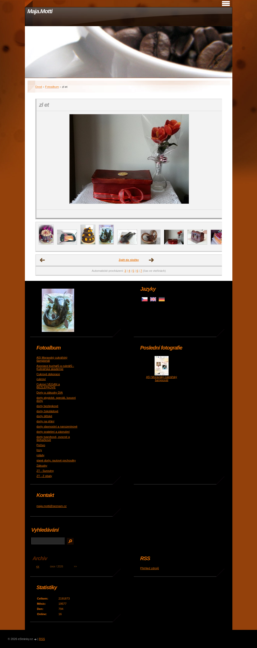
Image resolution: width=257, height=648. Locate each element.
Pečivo (41, 445)
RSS (42, 638)
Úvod (38, 86)
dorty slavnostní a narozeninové (57, 426)
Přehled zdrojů (149, 568)
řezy (39, 450)
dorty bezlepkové (48, 406)
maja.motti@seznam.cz (52, 506)
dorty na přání (45, 421)
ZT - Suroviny (45, 470)
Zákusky (42, 465)
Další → (151, 260)
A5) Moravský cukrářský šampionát (161, 378)
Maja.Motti (40, 11)
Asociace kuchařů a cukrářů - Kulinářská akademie (55, 367)
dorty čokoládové (48, 411)
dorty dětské (44, 416)
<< (37, 566)
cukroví (41, 379)
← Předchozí (42, 260)
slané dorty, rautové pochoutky (56, 460)
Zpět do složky (129, 259)
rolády (40, 455)
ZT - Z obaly (44, 476)
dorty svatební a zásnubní (53, 431)
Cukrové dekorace (48, 374)
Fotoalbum (52, 86)
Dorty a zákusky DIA (50, 392)
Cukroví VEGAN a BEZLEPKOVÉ (48, 386)
